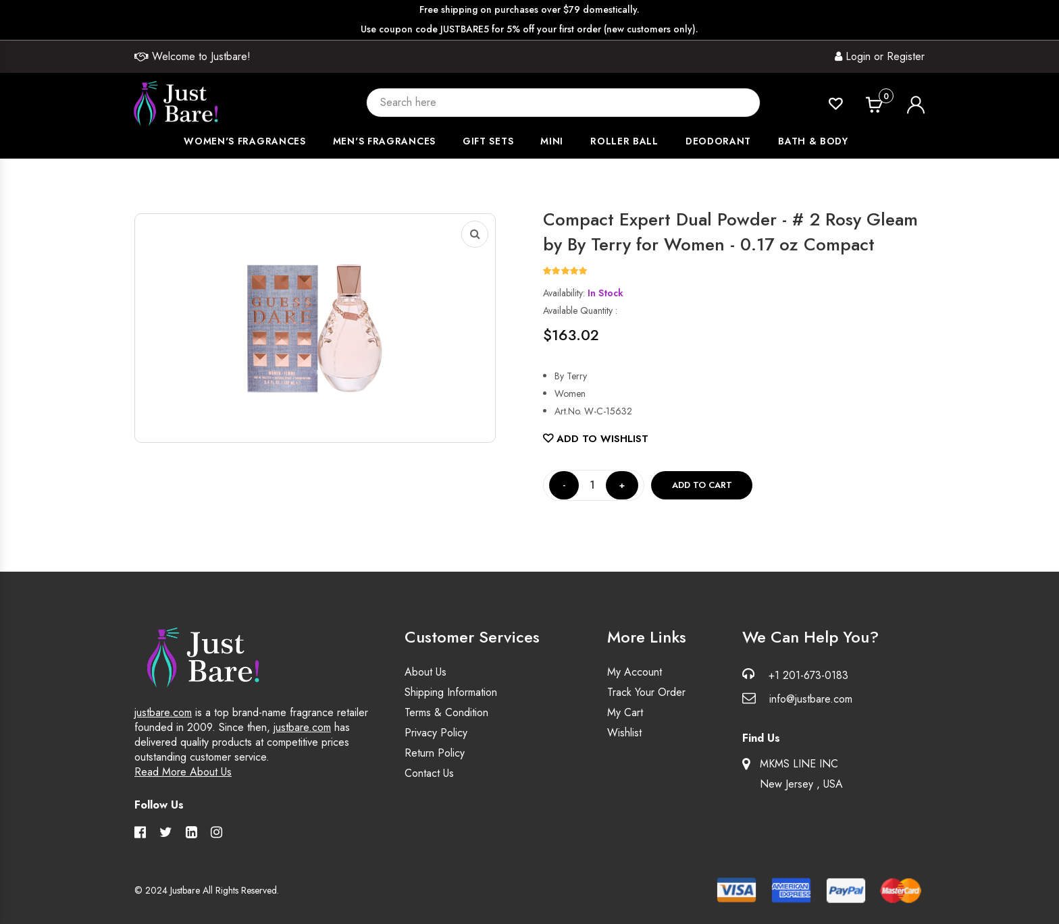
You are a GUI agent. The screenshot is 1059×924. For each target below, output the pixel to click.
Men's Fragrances (384, 141)
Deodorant (718, 141)
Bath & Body (813, 141)
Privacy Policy (436, 732)
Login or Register (880, 56)
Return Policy (435, 753)
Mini (551, 141)
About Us (425, 672)
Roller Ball (624, 141)
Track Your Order (646, 692)
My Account (634, 672)
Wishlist (624, 732)
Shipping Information (451, 692)
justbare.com (163, 712)
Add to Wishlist (595, 438)
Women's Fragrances (245, 141)
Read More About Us (183, 772)
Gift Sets (488, 141)
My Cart (625, 712)
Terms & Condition (446, 712)
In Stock (605, 293)
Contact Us (429, 773)
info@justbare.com (810, 699)
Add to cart (702, 485)
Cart (886, 97)
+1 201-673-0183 (808, 675)
